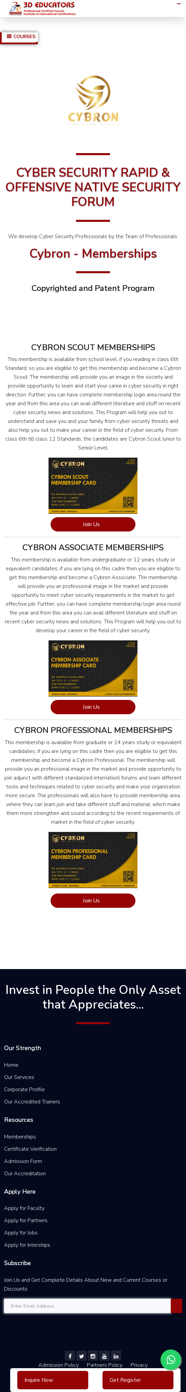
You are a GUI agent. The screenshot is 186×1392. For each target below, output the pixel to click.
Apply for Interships (27, 1245)
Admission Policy (58, 1365)
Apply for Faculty (24, 1208)
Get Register (125, 1380)
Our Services (19, 1077)
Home (11, 1065)
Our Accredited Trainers (32, 1102)
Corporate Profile (24, 1089)
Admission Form (23, 1161)
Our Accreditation (25, 1173)
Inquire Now (38, 1380)
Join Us (91, 524)
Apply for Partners (26, 1220)
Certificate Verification (30, 1149)
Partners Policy (105, 1365)
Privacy (139, 1365)
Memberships (20, 1137)
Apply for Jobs (21, 1233)
